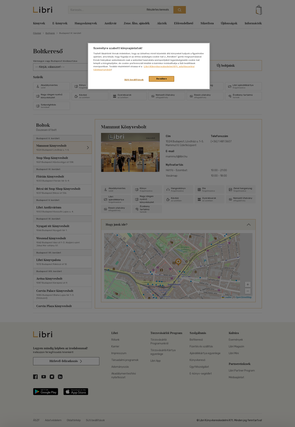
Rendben (161, 78)
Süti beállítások (134, 79)
